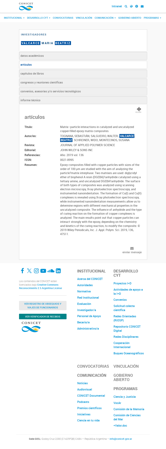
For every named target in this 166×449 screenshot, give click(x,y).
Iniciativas (83, 414)
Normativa (84, 291)
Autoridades (85, 285)
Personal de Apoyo (89, 316)
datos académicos (32, 56)
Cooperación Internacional (122, 345)
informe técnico (30, 100)
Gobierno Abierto (129, 17)
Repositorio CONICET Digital (127, 329)
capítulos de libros (32, 73)
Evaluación (84, 304)
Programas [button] (152, 17)
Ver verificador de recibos (42, 316)
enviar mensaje (132, 252)
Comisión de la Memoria (129, 409)
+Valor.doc (120, 425)
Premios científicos (89, 408)
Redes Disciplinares (126, 337)
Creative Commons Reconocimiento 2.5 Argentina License (40, 286)
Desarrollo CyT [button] (38, 17)
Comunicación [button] (105, 17)
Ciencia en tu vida (88, 420)
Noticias (82, 383)
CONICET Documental (91, 396)
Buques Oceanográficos (129, 353)
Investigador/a (86, 310)
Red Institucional (88, 298)
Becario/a (83, 322)
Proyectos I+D (122, 283)
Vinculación (84, 17)
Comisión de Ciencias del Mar (127, 417)
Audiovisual (84, 389)
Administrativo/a (88, 328)
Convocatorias (63, 17)
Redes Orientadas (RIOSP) (125, 318)
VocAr (117, 403)
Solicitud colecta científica (124, 308)
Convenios (120, 300)
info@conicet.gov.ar (121, 438)
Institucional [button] (14, 17)
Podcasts (83, 402)
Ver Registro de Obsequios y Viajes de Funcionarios (42, 305)
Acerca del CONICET (90, 279)
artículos (26, 65)
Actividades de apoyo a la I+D (128, 292)
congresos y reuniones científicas (41, 82)
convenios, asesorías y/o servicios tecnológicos (50, 91)
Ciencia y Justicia (125, 397)
